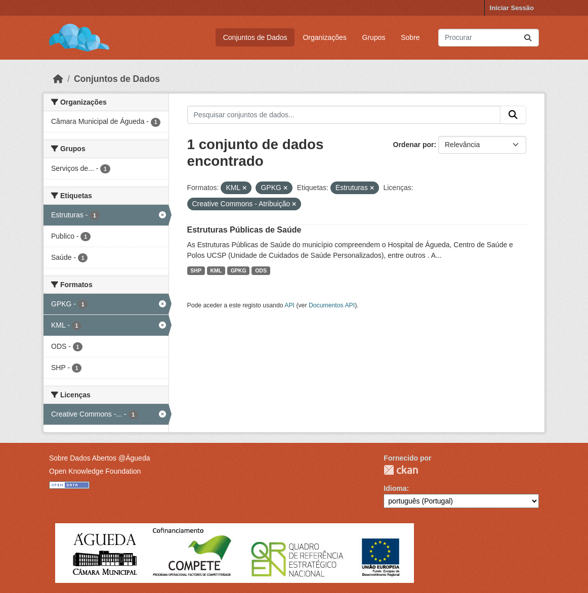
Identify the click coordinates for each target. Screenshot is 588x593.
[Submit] (528, 38)
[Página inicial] (58, 79)
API (289, 305)
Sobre (410, 37)
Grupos (374, 37)
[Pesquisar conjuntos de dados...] (488, 38)
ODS (261, 270)
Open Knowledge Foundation (95, 471)
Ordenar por (413, 145)
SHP (195, 270)
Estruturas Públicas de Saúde (244, 229)
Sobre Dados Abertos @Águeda (99, 458)
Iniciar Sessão (512, 8)
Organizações (324, 37)
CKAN (401, 470)
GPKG (238, 270)
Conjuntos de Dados (255, 37)
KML (216, 270)
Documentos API (332, 305)
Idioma (395, 488)
